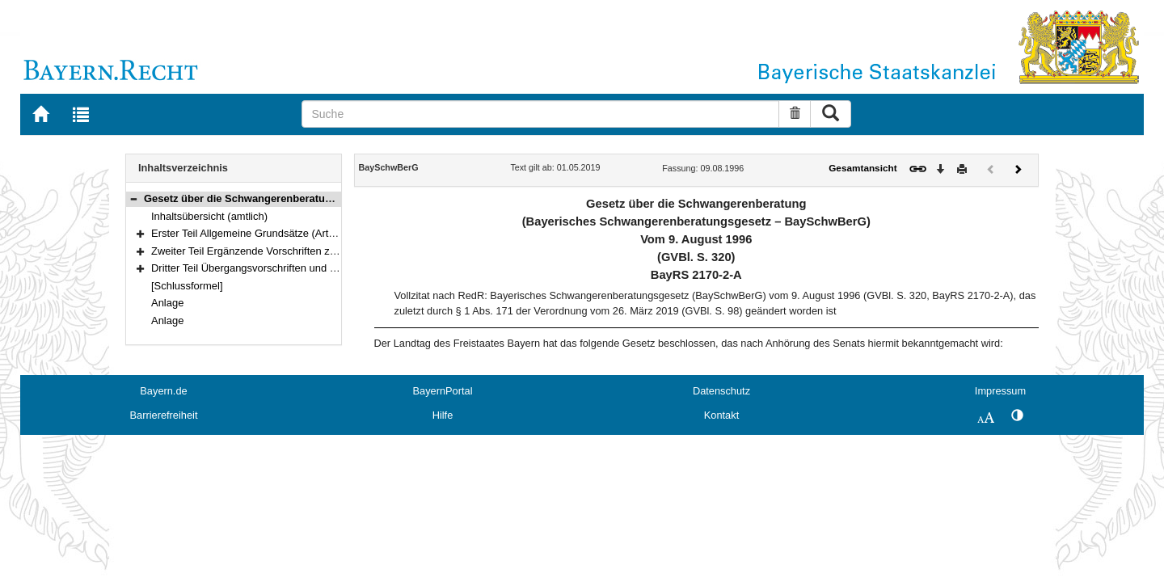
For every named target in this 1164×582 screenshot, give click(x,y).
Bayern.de (163, 391)
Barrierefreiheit (164, 415)
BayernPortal (443, 391)
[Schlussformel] (187, 286)
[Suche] (540, 114)
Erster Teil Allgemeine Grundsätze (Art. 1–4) (253, 233)
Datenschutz (721, 391)
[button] (133, 198)
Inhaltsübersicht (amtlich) (209, 216)
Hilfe (442, 415)
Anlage (167, 303)
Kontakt (721, 415)
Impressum (1000, 391)
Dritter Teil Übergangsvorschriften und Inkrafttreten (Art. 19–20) (297, 268)
